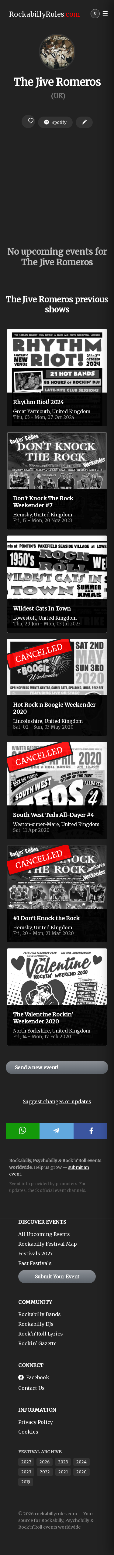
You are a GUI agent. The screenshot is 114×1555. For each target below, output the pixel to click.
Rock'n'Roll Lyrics (40, 1334)
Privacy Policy (35, 1422)
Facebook (33, 1377)
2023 (26, 1472)
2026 (45, 1462)
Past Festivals (35, 1263)
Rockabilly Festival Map (47, 1244)
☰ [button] (105, 13)
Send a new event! (36, 1067)
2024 (81, 1462)
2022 (45, 1472)
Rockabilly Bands (39, 1314)
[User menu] (95, 15)
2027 (26, 1462)
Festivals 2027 (35, 1253)
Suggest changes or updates (57, 1101)
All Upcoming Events (44, 1234)
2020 (81, 1472)
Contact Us (31, 1388)
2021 (63, 1472)
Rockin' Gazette (37, 1343)
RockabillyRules (44, 14)
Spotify (55, 122)
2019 (25, 1482)
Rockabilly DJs (36, 1324)
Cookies (28, 1432)
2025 (63, 1462)
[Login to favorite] (28, 121)
